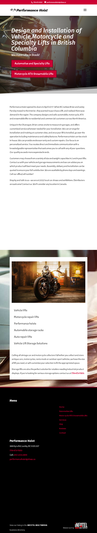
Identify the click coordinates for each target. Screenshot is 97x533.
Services (62, 420)
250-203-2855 (20, 454)
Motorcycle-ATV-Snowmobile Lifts (34, 74)
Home (61, 407)
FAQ (61, 424)
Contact (62, 433)
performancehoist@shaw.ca (22, 459)
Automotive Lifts (66, 411)
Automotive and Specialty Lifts (32, 63)
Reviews (62, 429)
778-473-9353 (37, 2)
